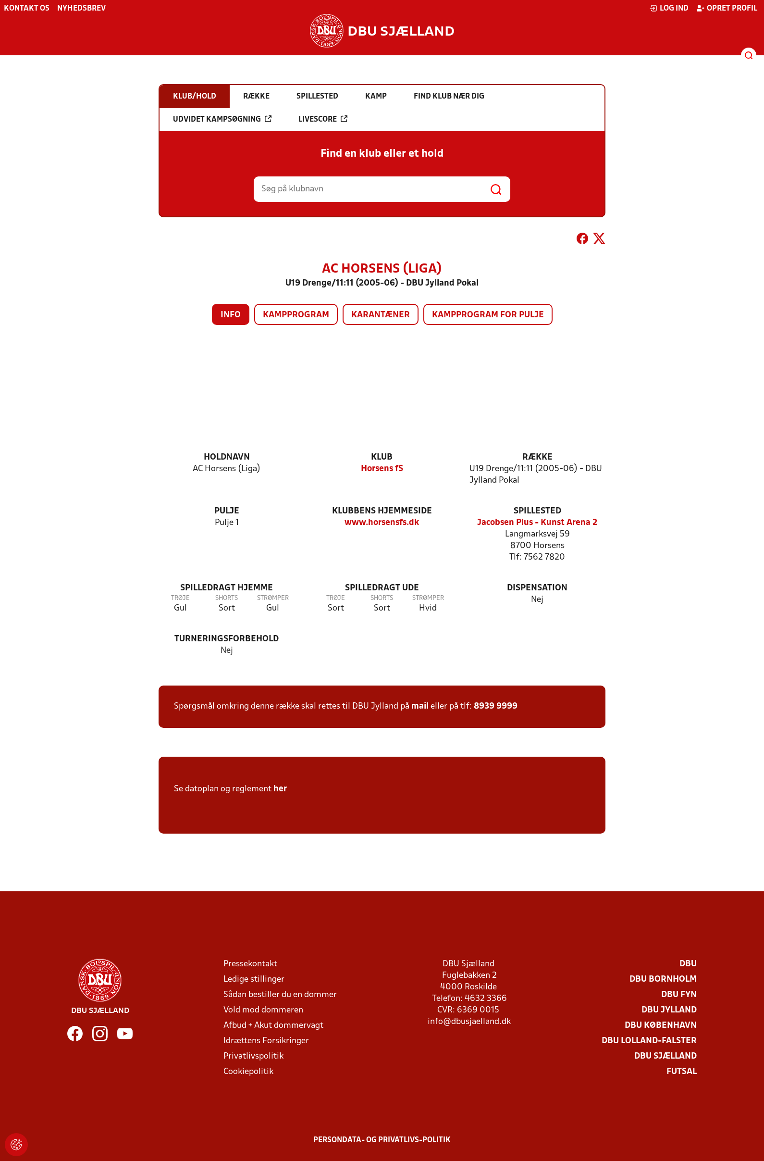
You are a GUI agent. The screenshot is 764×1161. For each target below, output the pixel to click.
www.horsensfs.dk (382, 523)
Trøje (180, 598)
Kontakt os (26, 8)
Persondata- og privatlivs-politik (382, 1140)
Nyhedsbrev (81, 8)
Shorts (226, 598)
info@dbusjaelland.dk (469, 1022)
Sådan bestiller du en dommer (280, 995)
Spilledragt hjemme (226, 588)
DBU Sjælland (665, 1056)
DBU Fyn (679, 995)
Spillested (537, 511)
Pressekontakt (250, 964)
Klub (382, 457)
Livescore (322, 119)
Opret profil (726, 8)
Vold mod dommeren (263, 1010)
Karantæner (380, 315)
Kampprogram (296, 315)
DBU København (661, 1026)
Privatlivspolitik (253, 1056)
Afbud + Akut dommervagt (273, 1026)
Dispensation (537, 588)
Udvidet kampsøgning (222, 119)
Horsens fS (382, 469)
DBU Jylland (669, 1010)
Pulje (226, 511)
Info (231, 315)
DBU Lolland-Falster (649, 1041)
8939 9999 (496, 706)
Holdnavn (227, 457)
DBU (688, 964)
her (280, 789)
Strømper (273, 598)
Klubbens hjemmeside (382, 511)
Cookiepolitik (248, 1072)
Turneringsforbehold (226, 639)
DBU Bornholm (663, 979)
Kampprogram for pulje (488, 315)
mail (420, 706)
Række (537, 457)
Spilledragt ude (382, 588)
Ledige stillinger (253, 979)
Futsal (681, 1072)
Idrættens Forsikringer (266, 1041)
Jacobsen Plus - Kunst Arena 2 (537, 523)
